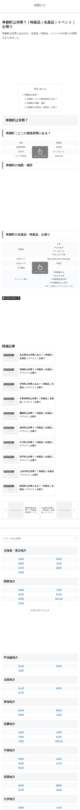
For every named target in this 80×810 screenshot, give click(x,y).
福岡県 (21, 753)
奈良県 (59, 683)
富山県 (21, 634)
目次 (36, 89)
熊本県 (21, 767)
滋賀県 (21, 678)
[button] (75, 484)
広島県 (59, 705)
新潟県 (21, 612)
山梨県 (21, 617)
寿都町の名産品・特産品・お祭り (42, 108)
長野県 (59, 612)
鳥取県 (21, 705)
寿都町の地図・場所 (35, 103)
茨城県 (21, 536)
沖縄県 (59, 767)
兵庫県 (59, 678)
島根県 (21, 709)
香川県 (21, 736)
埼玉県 (21, 549)
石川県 (21, 639)
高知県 (59, 736)
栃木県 (21, 540)
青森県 (21, 509)
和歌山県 (59, 687)
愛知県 (59, 656)
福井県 (59, 634)
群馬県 (21, 545)
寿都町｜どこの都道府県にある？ (42, 99)
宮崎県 (59, 758)
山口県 (59, 709)
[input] (40, 485)
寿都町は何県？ (31, 95)
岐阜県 (21, 656)
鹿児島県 (59, 762)
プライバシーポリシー (59, 801)
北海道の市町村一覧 (11, 299)
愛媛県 (59, 731)
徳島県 (21, 731)
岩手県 (21, 514)
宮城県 (21, 518)
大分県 (59, 753)
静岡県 (21, 661)
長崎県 (21, 762)
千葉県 (59, 536)
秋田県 (59, 505)
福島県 (59, 514)
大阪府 (21, 687)
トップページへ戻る (20, 801)
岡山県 (21, 714)
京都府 (21, 683)
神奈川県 (59, 545)
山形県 (59, 509)
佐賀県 (21, 758)
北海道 (21, 505)
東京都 (59, 540)
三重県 (59, 661)
